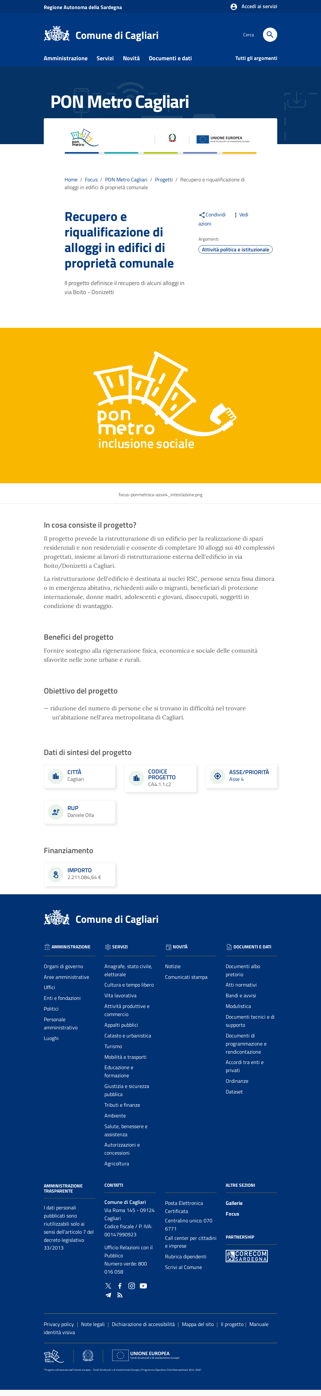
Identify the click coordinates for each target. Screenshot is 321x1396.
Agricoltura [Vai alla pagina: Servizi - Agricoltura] (116, 1170)
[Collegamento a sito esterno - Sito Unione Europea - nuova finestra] (145, 1361)
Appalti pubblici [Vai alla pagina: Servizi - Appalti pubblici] (121, 1031)
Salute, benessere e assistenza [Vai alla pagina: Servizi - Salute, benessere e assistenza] (126, 1136)
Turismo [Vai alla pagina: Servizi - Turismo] (113, 1052)
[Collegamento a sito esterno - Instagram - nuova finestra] (132, 1291)
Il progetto (232, 1330)
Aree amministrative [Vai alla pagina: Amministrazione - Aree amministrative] (66, 983)
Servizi (105, 64)
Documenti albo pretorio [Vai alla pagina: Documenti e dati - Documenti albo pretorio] (243, 976)
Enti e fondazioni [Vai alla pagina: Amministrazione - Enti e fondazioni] (62, 1004)
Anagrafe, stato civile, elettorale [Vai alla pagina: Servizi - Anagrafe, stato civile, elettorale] (128, 976)
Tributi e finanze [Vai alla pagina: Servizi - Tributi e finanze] (122, 1111)
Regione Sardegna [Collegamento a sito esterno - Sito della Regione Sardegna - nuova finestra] (83, 7)
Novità (131, 64)
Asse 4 (236, 785)
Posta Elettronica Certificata (184, 1213)
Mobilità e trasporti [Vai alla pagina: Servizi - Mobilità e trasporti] (125, 1063)
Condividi (212, 220)
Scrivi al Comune (183, 1273)
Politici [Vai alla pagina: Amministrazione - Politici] (51, 1015)
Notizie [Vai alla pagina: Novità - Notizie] (173, 972)
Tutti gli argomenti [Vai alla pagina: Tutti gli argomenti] (256, 64)
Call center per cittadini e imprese (191, 1248)
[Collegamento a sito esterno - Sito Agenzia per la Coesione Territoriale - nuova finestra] (88, 1362)
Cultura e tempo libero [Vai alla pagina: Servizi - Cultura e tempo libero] (129, 991)
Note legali (93, 1330)
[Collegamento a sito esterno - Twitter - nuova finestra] (108, 1291)
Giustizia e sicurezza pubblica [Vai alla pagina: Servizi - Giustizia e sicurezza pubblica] (126, 1096)
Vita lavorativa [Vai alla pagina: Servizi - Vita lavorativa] (120, 1002)
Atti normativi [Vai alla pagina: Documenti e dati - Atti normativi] (241, 991)
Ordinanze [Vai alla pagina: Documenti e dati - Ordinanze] (237, 1087)
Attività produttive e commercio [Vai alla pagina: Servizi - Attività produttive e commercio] (126, 1016)
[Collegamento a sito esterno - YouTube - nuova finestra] (143, 1291)
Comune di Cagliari (117, 35)
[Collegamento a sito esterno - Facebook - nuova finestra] (120, 1291)
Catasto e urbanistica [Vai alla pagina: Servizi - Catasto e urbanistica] (127, 1042)
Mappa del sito (198, 1330)
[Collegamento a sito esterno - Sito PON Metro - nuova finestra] (247, 1261)
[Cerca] (270, 35)
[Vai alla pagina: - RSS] (120, 1300)
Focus (232, 1220)
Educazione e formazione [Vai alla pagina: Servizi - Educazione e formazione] (118, 1078)
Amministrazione (66, 64)
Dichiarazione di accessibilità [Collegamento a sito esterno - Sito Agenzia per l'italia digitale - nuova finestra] (143, 1330)
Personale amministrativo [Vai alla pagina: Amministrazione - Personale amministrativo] (60, 1029)
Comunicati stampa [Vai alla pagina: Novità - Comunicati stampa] (186, 983)
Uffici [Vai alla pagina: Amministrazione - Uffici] (49, 994)
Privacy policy (59, 1330)
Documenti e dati (170, 64)
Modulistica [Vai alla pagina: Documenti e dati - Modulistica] (238, 1012)
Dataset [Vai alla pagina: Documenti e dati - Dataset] (234, 1098)
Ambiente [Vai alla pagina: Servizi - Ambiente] (115, 1122)
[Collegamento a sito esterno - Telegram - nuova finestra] (108, 1300)
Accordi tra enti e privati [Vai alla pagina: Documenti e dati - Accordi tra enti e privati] (245, 1073)
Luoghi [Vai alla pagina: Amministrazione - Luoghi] (51, 1044)
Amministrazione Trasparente (63, 1194)
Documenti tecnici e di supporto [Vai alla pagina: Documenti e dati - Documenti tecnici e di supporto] (250, 1027)
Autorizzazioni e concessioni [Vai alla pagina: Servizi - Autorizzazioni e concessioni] (122, 1155)
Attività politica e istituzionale (235, 255)
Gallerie (234, 1209)
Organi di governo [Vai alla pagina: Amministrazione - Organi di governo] (63, 972)
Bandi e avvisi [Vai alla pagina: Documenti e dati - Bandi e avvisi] (241, 1002)
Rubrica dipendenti (186, 1263)
